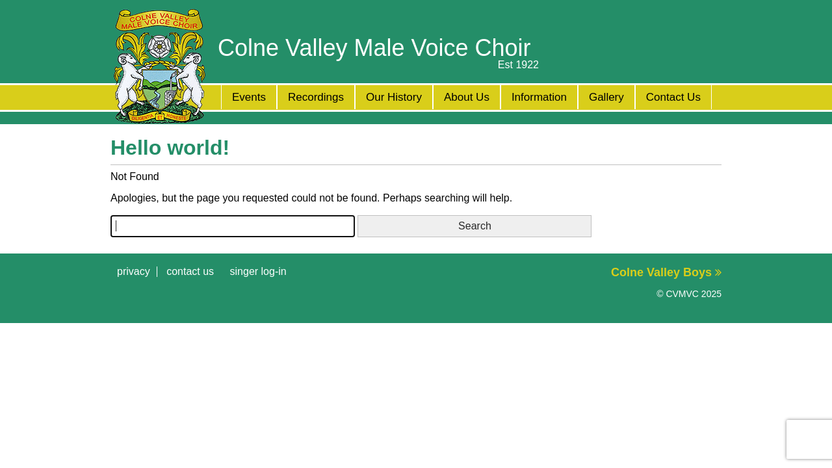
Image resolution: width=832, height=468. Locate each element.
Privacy (133, 271)
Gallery (606, 97)
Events (249, 97)
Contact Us (673, 97)
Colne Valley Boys (666, 272)
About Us (466, 97)
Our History (394, 97)
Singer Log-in (258, 271)
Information (539, 97)
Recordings (316, 97)
